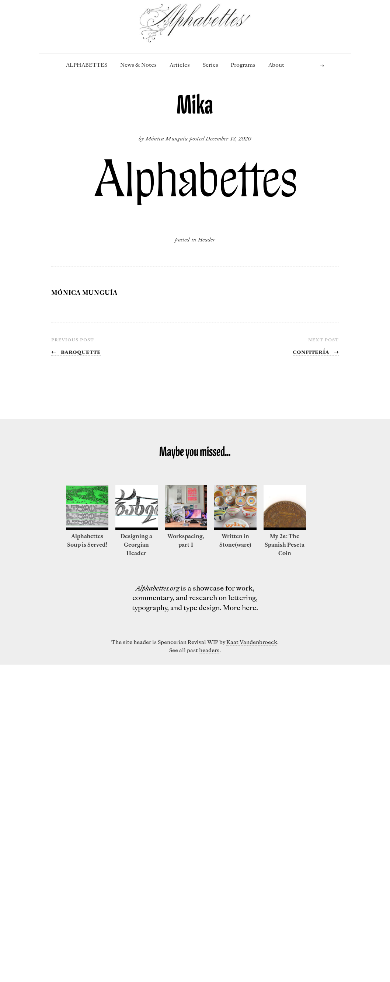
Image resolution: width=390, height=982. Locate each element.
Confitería (316, 351)
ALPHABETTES (86, 64)
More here (239, 607)
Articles (180, 64)
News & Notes (138, 64)
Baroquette (76, 351)
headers (209, 650)
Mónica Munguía (167, 138)
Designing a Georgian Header (136, 544)
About (276, 64)
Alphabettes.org (157, 587)
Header (206, 239)
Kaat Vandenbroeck (251, 641)
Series (210, 64)
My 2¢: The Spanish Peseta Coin (284, 544)
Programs (243, 64)
